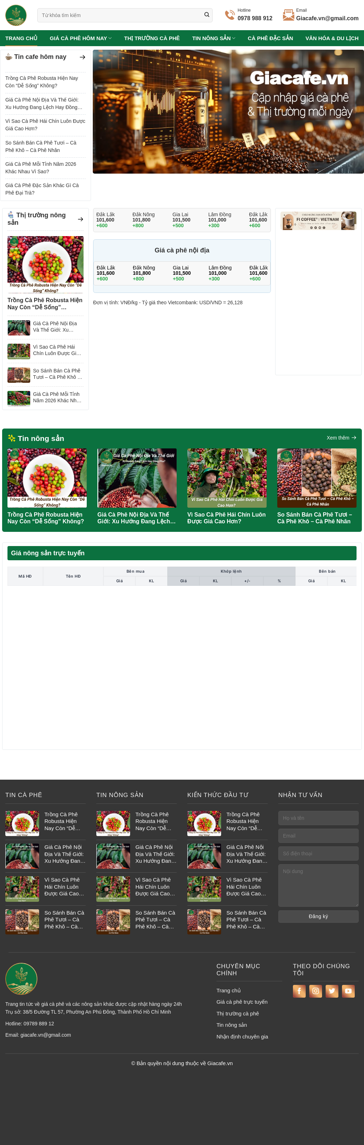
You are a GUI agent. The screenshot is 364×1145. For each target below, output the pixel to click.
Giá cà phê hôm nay (81, 38)
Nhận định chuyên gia (242, 1037)
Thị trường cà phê (152, 38)
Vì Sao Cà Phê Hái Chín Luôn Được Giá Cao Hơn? (45, 124)
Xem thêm (342, 438)
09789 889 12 (38, 1023)
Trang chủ (21, 38)
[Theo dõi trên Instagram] (315, 991)
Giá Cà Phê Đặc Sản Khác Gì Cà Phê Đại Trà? (42, 189)
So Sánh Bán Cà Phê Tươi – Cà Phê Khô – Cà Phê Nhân (40, 146)
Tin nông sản (214, 38)
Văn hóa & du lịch (332, 38)
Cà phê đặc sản (270, 38)
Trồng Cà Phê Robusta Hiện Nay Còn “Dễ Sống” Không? (41, 81)
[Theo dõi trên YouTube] (348, 991)
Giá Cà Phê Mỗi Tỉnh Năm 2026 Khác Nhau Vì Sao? (40, 167)
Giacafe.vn (220, 1063)
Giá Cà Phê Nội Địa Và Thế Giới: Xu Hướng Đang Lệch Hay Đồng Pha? (42, 104)
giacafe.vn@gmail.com (46, 1035)
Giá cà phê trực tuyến (242, 1002)
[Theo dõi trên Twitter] (332, 991)
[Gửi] (207, 15)
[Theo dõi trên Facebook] (299, 991)
